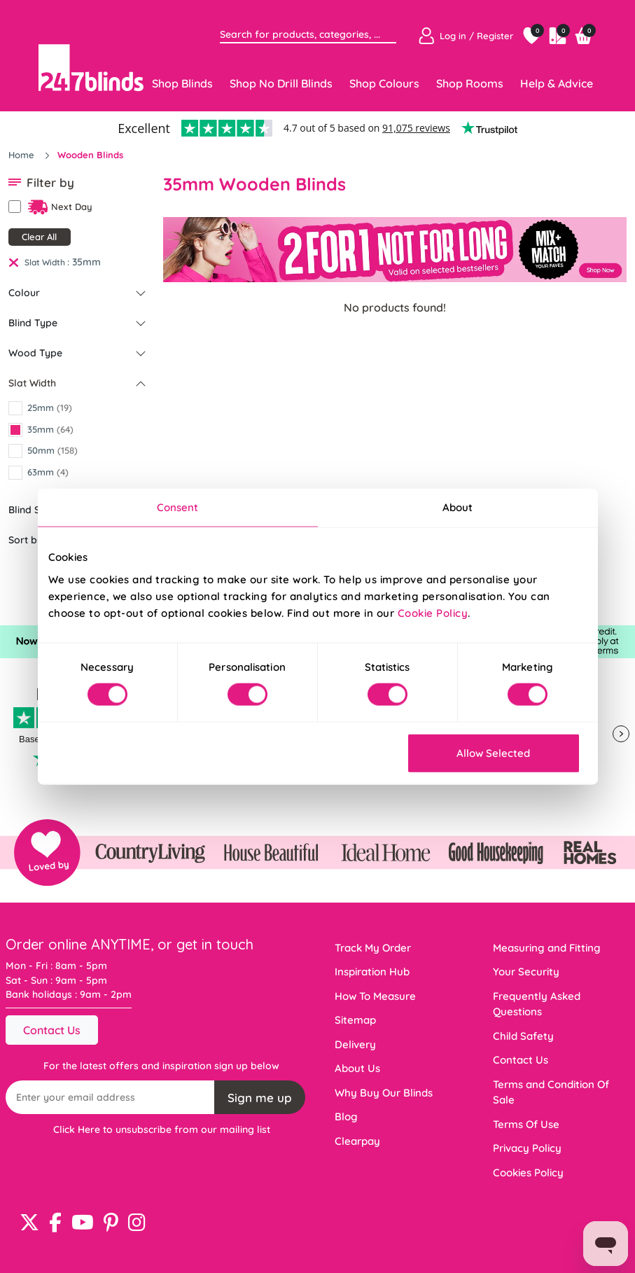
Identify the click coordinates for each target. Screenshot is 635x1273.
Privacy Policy (527, 1148)
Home (22, 154)
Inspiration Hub (372, 971)
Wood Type (35, 353)
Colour (24, 292)
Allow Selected (493, 752)
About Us (357, 1068)
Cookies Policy (528, 1172)
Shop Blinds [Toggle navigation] (182, 83)
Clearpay (357, 1141)
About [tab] (457, 507)
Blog (346, 1116)
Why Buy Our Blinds (384, 1092)
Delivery (355, 1044)
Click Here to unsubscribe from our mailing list (161, 1129)
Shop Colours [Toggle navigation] (384, 83)
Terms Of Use (526, 1124)
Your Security (526, 971)
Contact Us (52, 1030)
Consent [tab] (178, 507)
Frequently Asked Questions (536, 1004)
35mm (86, 262)
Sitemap (355, 1020)
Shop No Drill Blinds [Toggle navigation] (281, 83)
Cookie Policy (433, 612)
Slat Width (32, 383)
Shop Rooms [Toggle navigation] (469, 83)
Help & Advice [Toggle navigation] (556, 83)
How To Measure (375, 996)
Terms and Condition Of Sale (551, 1092)
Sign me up (260, 1097)
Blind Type (32, 322)
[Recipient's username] (110, 1097)
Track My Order (373, 947)
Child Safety (523, 1036)
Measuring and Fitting (547, 947)
